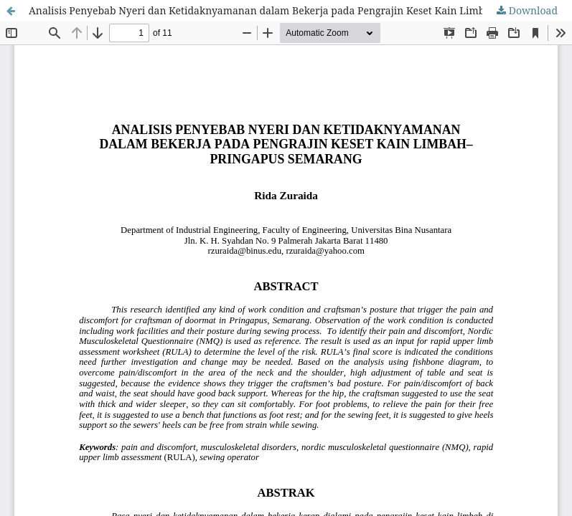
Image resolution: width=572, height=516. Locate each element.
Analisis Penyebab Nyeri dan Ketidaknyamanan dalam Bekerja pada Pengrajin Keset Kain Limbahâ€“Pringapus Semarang (300, 10)
